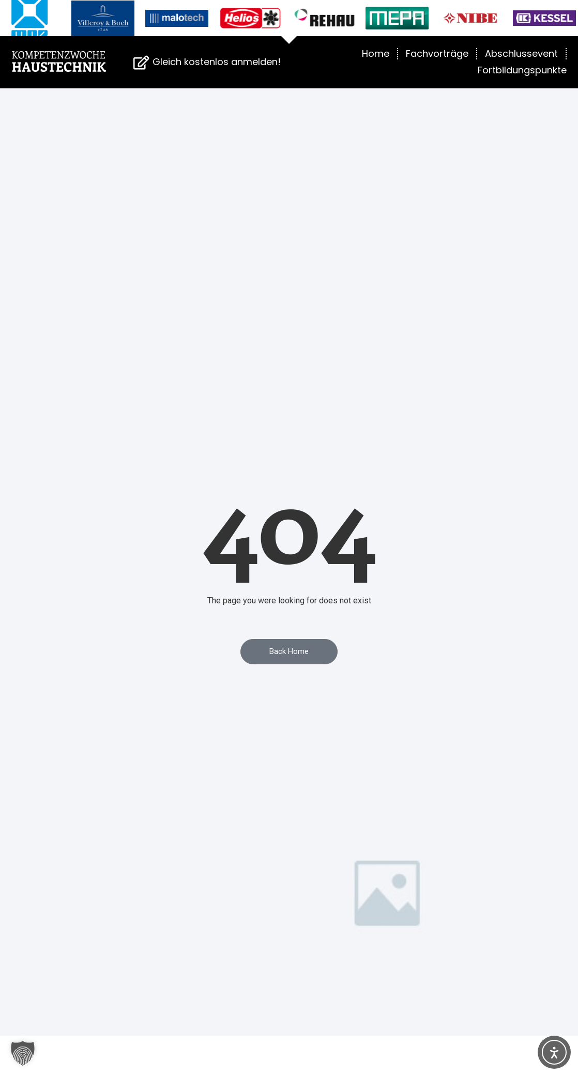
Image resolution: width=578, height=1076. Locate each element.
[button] (22, 1053)
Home (375, 53)
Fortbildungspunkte (522, 70)
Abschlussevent (521, 53)
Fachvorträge (437, 53)
